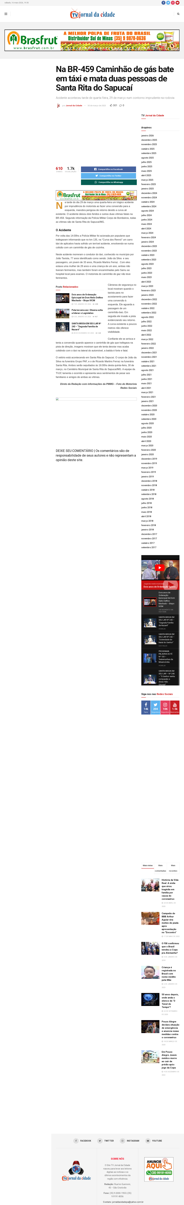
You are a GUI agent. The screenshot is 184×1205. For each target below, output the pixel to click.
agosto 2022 (147, 317)
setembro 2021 (148, 366)
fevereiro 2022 (148, 343)
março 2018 (147, 521)
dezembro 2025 (149, 140)
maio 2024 (146, 224)
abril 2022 (146, 335)
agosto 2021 (147, 370)
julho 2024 (146, 215)
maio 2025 (146, 171)
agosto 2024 (147, 211)
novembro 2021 (149, 357)
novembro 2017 (149, 538)
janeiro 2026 (147, 135)
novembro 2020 (149, 410)
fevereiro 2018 (148, 525)
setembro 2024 (148, 206)
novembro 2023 (149, 251)
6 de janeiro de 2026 (81, 317)
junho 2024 (146, 219)
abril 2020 (146, 441)
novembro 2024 (149, 197)
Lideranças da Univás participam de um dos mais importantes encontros (31, 208)
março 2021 (147, 392)
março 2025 (147, 180)
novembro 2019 (149, 463)
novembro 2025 (149, 144)
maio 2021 (146, 383)
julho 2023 (146, 268)
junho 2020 (146, 432)
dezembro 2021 (149, 352)
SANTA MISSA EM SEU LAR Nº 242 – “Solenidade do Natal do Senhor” (30, 157)
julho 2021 (146, 375)
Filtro (44, 62)
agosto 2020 (147, 423)
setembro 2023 (148, 259)
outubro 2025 (147, 149)
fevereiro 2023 (148, 290)
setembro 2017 (148, 547)
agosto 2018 (147, 499)
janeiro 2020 (147, 454)
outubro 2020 (147, 414)
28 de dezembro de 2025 (83, 333)
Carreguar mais (25, 306)
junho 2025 (146, 166)
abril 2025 (146, 175)
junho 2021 (146, 379)
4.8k (95, 304)
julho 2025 (146, 162)
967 (95, 317)
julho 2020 (146, 428)
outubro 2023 (147, 255)
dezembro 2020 (149, 405)
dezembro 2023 (149, 246)
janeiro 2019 (147, 476)
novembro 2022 (149, 304)
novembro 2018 (149, 485)
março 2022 (147, 339)
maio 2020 (146, 436)
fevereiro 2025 (148, 184)
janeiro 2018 (147, 529)
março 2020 (147, 445)
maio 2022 (146, 330)
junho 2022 (146, 326)
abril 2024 (146, 228)
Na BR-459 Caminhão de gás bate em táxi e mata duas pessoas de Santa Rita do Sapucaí (25, 79)
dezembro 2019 (149, 459)
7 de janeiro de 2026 (81, 304)
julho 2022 (146, 321)
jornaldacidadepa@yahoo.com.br (128, 1170)
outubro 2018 (147, 490)
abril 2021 (146, 388)
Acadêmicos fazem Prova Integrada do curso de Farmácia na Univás (32, 241)
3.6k (98, 333)
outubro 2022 (147, 308)
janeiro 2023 (147, 295)
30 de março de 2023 (97, 105)
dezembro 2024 (149, 193)
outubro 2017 (147, 543)
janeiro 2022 (147, 348)
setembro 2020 (148, 419)
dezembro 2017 (149, 534)
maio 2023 (146, 277)
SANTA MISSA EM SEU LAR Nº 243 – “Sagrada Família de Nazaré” (30, 140)
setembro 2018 (148, 494)
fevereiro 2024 (148, 237)
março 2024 (147, 233)
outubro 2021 (147, 361)
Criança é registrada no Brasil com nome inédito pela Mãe (169, 942)
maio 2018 (146, 512)
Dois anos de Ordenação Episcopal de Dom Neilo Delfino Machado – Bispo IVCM (32, 99)
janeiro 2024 (147, 242)
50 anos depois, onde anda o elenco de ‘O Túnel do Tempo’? (170, 969)
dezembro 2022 (149, 299)
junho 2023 (146, 273)
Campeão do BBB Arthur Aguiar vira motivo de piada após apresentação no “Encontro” (170, 891)
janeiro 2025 (147, 188)
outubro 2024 (147, 202)
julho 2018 (146, 503)
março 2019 (147, 468)
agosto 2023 (147, 264)
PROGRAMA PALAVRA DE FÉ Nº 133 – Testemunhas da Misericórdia (31, 191)
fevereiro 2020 (148, 450)
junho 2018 (146, 507)
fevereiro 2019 (148, 472)
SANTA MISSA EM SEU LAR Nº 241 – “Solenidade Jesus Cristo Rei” (30, 174)
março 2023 (147, 286)
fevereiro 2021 (148, 397)
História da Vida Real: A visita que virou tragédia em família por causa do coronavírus (170, 858)
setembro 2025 (148, 153)
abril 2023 (146, 282)
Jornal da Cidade (74, 105)
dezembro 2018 (149, 481)
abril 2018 (146, 516)
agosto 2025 (147, 158)
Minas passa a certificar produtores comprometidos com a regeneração (32, 274)
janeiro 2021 (147, 401)
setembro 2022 (148, 312)
